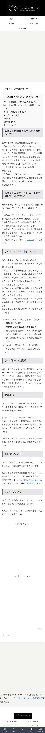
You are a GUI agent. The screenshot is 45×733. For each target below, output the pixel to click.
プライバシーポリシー (21, 698)
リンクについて (9, 125)
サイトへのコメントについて (15, 112)
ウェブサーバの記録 (11, 115)
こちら (39, 181)
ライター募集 (12, 722)
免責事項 (6, 118)
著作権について (9, 122)
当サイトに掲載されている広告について (19, 102)
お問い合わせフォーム (32, 480)
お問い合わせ (33, 722)
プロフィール (33, 725)
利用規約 (37, 698)
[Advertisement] (22, 55)
